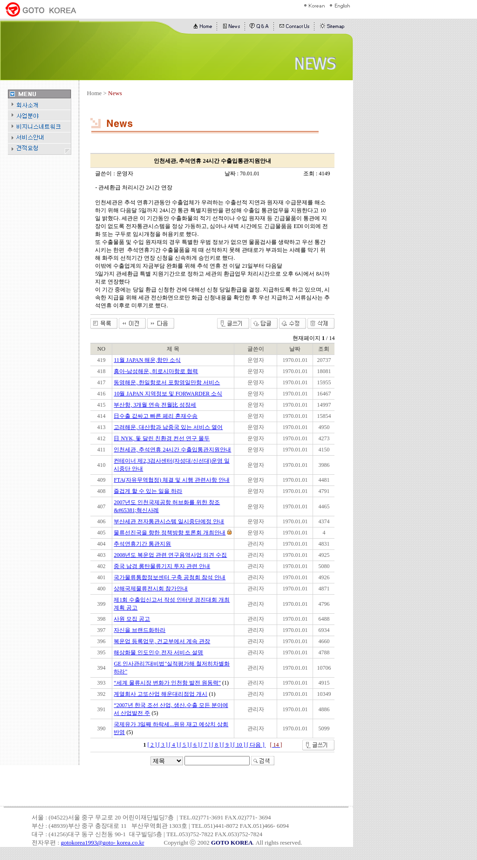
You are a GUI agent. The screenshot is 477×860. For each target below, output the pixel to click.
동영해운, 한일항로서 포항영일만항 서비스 (167, 382)
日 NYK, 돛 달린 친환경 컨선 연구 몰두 (162, 438)
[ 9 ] (227, 745)
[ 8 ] (216, 745)
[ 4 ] (174, 745)
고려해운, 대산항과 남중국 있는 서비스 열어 (168, 427)
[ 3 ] (163, 745)
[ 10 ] (239, 745)
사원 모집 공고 (132, 619)
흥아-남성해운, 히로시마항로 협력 (156, 371)
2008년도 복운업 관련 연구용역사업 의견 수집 (170, 555)
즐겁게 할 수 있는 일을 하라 (148, 491)
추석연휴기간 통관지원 (142, 544)
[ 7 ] (206, 745)
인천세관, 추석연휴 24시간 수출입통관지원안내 (172, 449)
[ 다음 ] (256, 745)
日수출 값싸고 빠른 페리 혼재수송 (156, 416)
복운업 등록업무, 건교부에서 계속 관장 (162, 641)
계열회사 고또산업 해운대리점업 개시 (160, 694)
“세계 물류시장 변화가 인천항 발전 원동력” (167, 683)
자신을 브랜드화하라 (139, 630)
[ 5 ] (184, 745)
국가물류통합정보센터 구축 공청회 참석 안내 (169, 577)
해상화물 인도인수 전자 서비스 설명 (158, 652)
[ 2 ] (152, 745)
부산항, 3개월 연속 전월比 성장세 (155, 405)
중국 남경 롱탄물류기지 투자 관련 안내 (162, 566)
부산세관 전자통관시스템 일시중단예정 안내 (169, 521)
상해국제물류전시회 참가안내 (151, 588)
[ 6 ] (195, 745)
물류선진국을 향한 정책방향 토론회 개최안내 (169, 532)
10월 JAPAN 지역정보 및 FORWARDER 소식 (168, 393)
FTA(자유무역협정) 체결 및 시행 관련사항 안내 (172, 480)
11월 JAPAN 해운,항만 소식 (147, 360)
